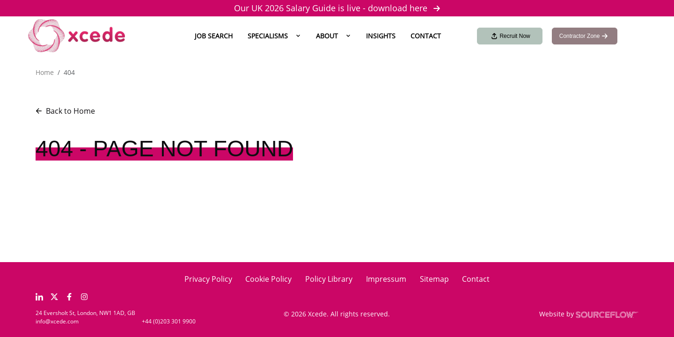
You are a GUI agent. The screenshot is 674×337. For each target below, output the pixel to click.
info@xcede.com (57, 321)
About (327, 35)
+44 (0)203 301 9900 (169, 321)
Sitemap (434, 279)
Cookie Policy (268, 279)
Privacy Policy (208, 279)
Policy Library (328, 279)
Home (45, 72)
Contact (425, 35)
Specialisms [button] (268, 35)
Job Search (214, 35)
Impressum (386, 279)
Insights (381, 35)
